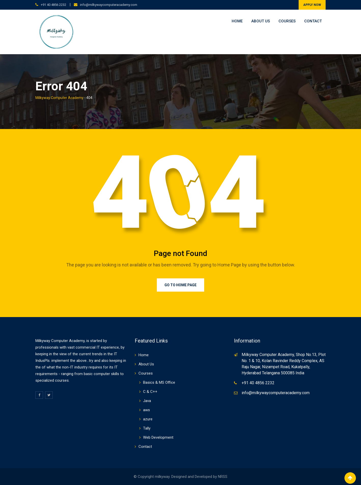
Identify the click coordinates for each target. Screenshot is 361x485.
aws (146, 410)
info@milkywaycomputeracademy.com (108, 5)
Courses (287, 21)
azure (147, 419)
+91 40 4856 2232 (53, 5)
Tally (146, 428)
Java (147, 400)
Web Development (158, 437)
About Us (260, 21)
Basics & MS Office (159, 382)
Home (237, 21)
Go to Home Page (180, 285)
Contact (313, 21)
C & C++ (150, 391)
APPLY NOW (312, 5)
